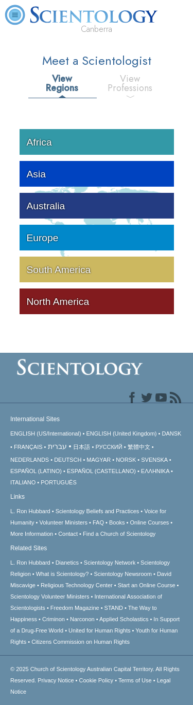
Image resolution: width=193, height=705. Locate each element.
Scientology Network (109, 562)
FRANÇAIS (28, 447)
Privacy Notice (56, 680)
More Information (31, 534)
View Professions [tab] (130, 83)
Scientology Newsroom (123, 574)
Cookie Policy (96, 680)
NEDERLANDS (29, 460)
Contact (68, 534)
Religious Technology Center (77, 585)
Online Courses (149, 522)
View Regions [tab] (62, 83)
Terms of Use (135, 680)
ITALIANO (23, 482)
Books (117, 522)
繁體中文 (139, 447)
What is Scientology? (62, 574)
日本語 (81, 447)
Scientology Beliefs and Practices (97, 511)
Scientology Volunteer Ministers (49, 596)
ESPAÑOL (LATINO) (36, 471)
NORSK (126, 460)
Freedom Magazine (74, 608)
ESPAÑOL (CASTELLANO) (101, 471)
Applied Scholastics (123, 619)
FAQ (98, 522)
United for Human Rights (99, 630)
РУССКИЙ (108, 447)
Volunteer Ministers (63, 522)
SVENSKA (154, 460)
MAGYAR (98, 460)
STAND (113, 608)
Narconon (82, 619)
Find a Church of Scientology (119, 534)
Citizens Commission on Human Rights (80, 642)
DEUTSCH (67, 460)
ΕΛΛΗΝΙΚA (155, 471)
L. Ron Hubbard (30, 511)
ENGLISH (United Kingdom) (121, 433)
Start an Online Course (147, 585)
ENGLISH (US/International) (45, 433)
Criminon (53, 619)
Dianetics (67, 562)
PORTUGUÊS (58, 482)
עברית (57, 446)
